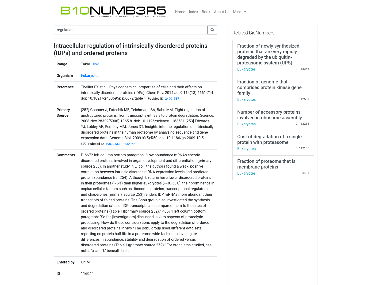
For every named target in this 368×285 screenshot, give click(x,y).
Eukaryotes (90, 75)
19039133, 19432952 (120, 144)
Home (180, 12)
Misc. (238, 12)
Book (206, 12)
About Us (221, 12)
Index (193, 12)
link (96, 64)
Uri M (85, 262)
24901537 (172, 98)
